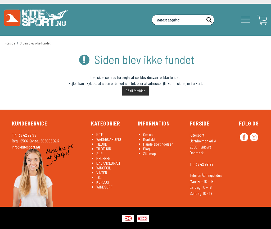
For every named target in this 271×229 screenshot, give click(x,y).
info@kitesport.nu (26, 147)
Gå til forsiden (135, 91)
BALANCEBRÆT (108, 163)
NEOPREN (103, 158)
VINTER (101, 172)
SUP (99, 153)
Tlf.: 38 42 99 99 (24, 135)
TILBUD (101, 144)
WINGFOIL (103, 167)
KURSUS (102, 182)
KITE (99, 134)
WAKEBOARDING (108, 139)
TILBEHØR (103, 148)
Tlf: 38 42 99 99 (201, 164)
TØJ (99, 177)
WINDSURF (104, 187)
